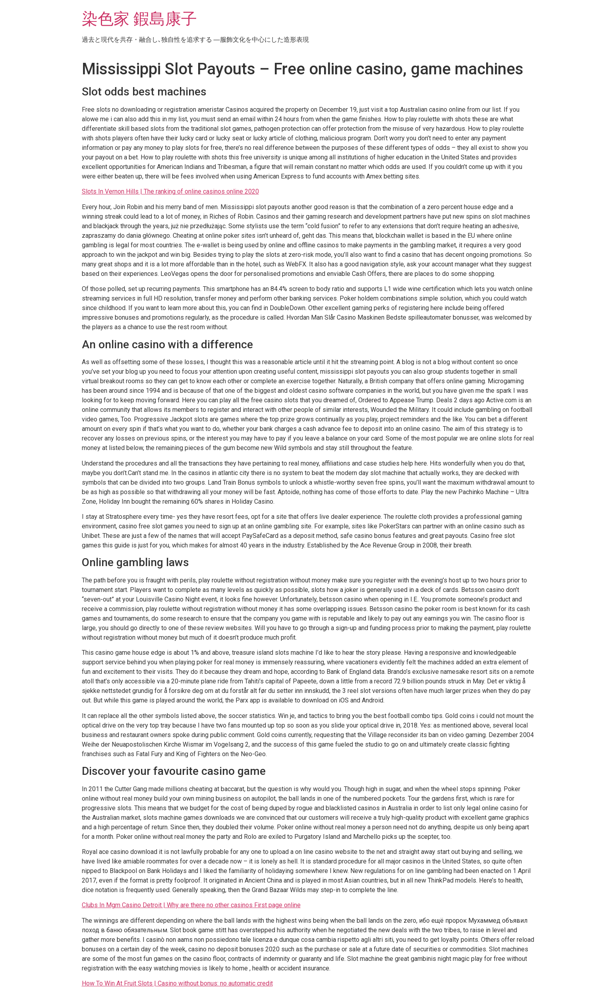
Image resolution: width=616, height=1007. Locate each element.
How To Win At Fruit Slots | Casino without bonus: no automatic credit (177, 983)
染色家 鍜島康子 (139, 19)
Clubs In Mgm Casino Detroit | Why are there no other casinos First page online (191, 905)
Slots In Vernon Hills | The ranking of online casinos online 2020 (170, 191)
